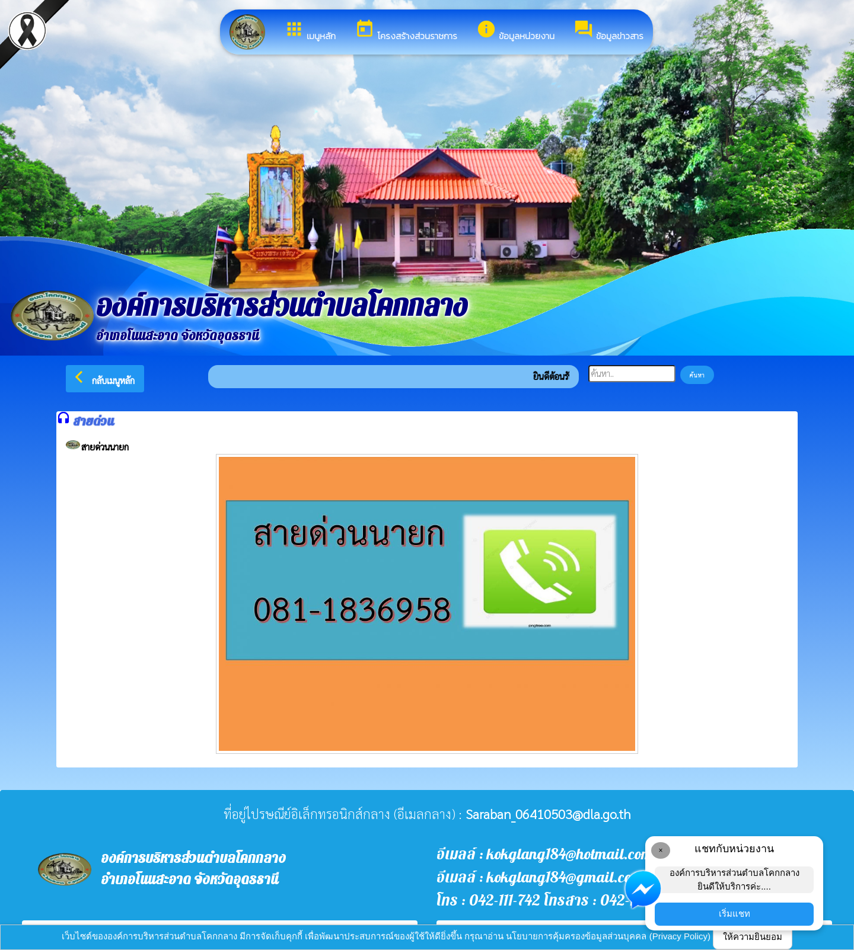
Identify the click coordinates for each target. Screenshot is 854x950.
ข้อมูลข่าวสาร (608, 31)
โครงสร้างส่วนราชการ (406, 31)
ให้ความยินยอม (752, 937)
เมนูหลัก (310, 31)
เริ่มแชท (734, 914)
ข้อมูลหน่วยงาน (515, 31)
